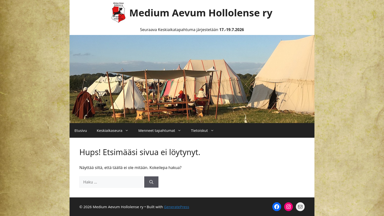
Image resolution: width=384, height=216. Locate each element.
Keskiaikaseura (115, 130)
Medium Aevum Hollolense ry (201, 12)
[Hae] (151, 182)
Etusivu (80, 130)
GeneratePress (176, 206)
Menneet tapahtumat (162, 130)
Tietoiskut (205, 130)
